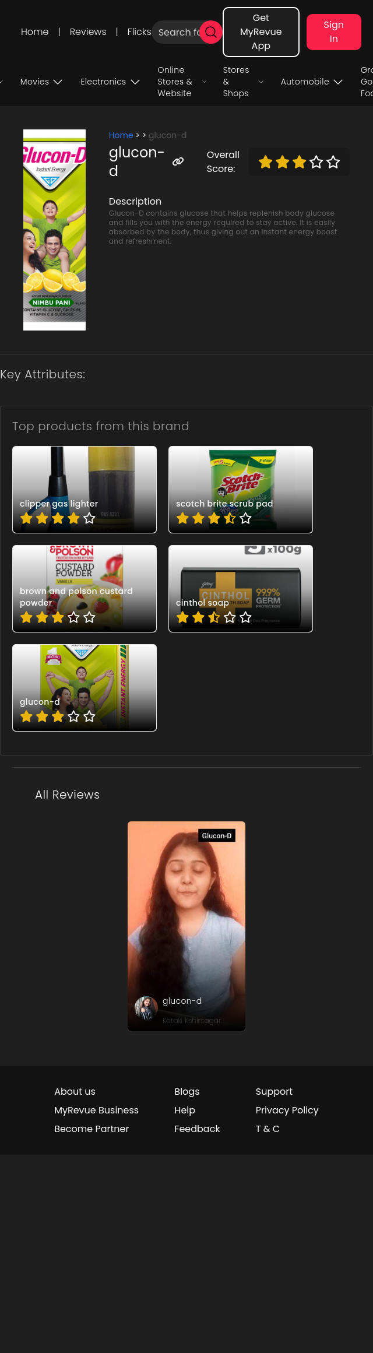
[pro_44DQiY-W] (240, 489)
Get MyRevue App (261, 31)
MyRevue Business (96, 1110)
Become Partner (91, 1129)
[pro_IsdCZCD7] (84, 688)
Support (274, 1091)
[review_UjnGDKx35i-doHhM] (186, 926)
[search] (211, 32)
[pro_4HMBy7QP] (84, 489)
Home (34, 31)
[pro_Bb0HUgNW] (240, 588)
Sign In (334, 31)
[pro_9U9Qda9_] (84, 588)
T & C (268, 1129)
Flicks (140, 31)
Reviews (88, 31)
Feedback (197, 1129)
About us (75, 1091)
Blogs (186, 1091)
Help (184, 1110)
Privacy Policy (287, 1110)
